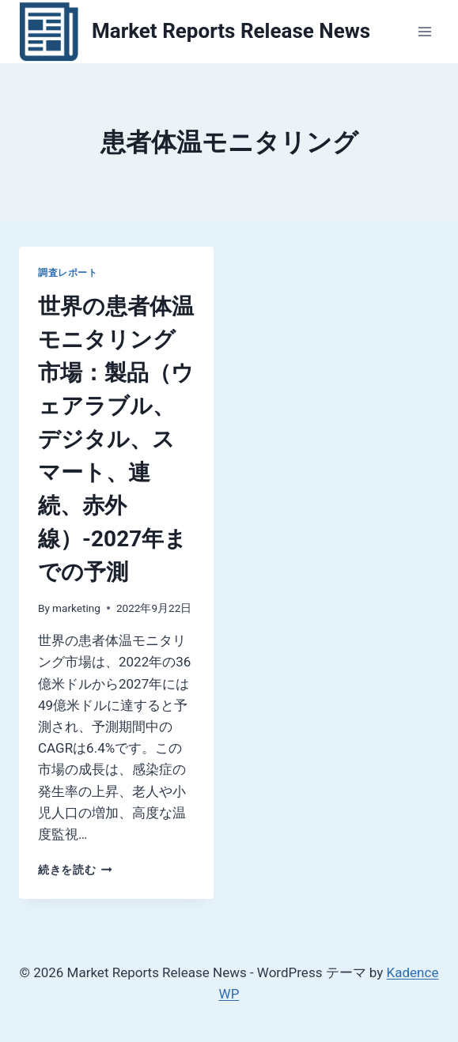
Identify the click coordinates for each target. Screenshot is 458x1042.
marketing (76, 608)
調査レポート (68, 272)
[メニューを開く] (424, 31)
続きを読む (75, 869)
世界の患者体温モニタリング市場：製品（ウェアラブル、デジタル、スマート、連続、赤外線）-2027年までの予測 (116, 439)
